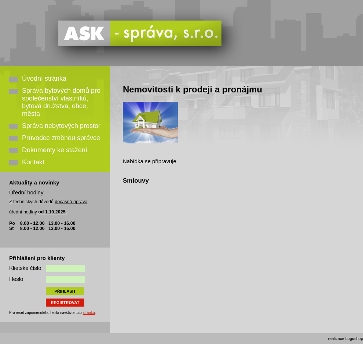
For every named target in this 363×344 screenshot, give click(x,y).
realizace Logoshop (345, 338)
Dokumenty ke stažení (54, 150)
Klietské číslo (25, 268)
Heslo (16, 279)
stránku (89, 313)
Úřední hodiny (26, 192)
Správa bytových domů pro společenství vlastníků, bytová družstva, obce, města (61, 102)
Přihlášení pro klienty (37, 258)
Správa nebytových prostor (61, 125)
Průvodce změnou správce (61, 138)
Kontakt (33, 162)
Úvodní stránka (44, 78)
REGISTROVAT (65, 302)
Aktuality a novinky (34, 182)
